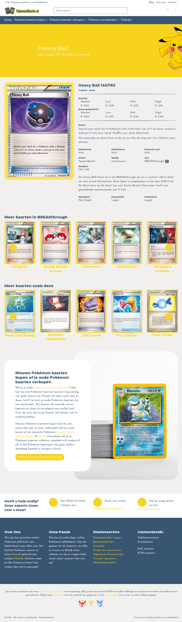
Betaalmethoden (103, 542)
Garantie (98, 546)
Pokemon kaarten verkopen (67, 20)
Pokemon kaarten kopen (30, 20)
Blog (151, 2)
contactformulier (148, 509)
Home (8, 20)
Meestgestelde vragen (107, 537)
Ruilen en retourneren (107, 550)
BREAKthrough (69, 55)
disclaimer (58, 595)
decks (41, 436)
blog (14, 554)
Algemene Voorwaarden (108, 554)
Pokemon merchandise (102, 20)
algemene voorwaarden (51, 591)
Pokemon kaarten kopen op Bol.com (40, 457)
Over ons (161, 2)
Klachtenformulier (104, 562)
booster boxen (24, 436)
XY (58, 55)
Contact (172, 2)
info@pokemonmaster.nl (108, 508)
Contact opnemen (104, 558)
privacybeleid (112, 595)
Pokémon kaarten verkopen (51, 387)
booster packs (65, 432)
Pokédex (19, 558)
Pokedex (126, 20)
